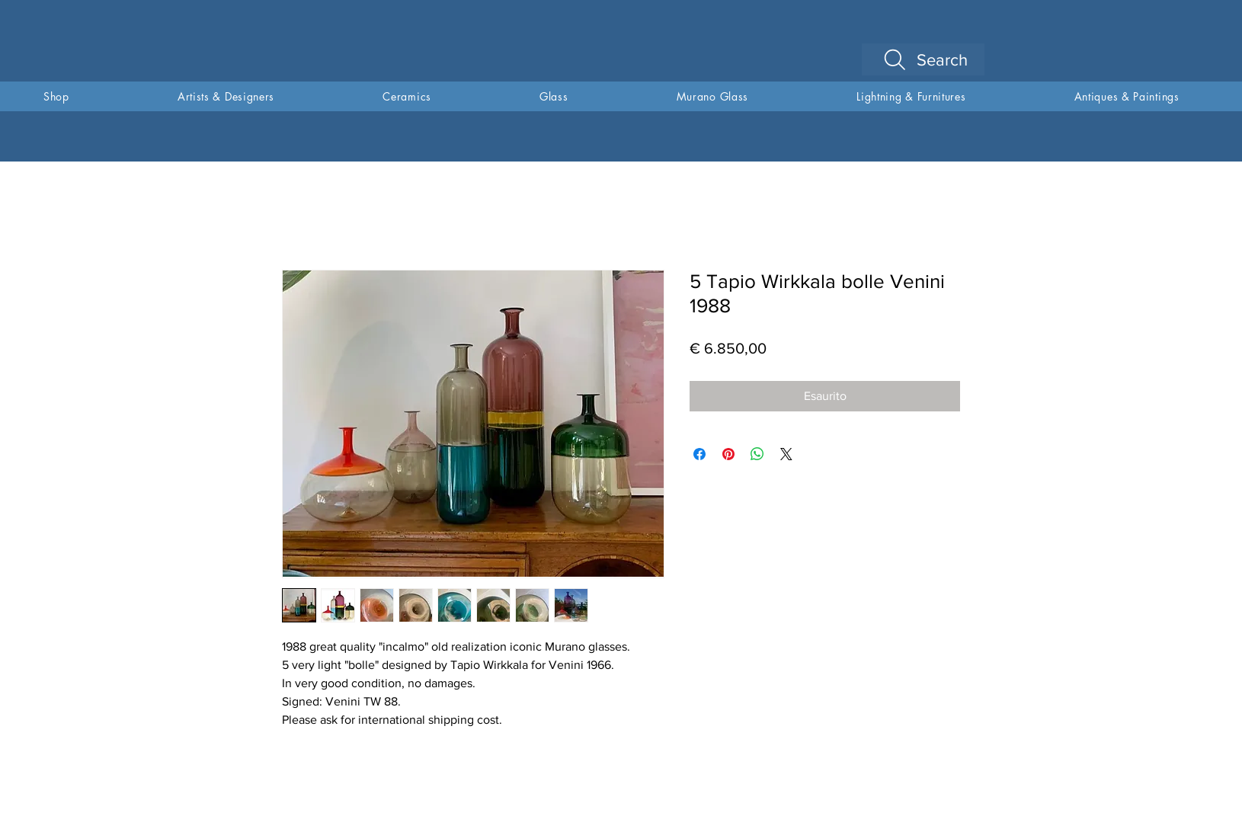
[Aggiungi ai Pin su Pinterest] (728, 454)
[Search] (923, 59)
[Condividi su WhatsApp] (757, 454)
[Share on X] (786, 454)
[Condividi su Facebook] (699, 454)
